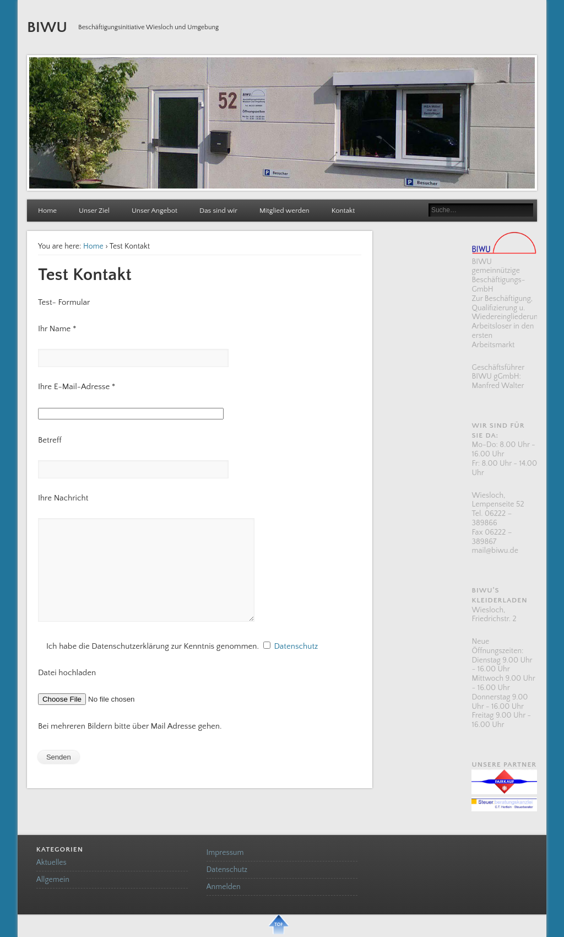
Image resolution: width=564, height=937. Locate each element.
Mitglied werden (284, 210)
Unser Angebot (154, 210)
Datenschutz (295, 646)
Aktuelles (51, 862)
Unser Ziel (94, 210)
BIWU (47, 27)
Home (47, 210)
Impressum (225, 852)
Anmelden (224, 886)
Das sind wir (218, 210)
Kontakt (343, 210)
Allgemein (52, 879)
